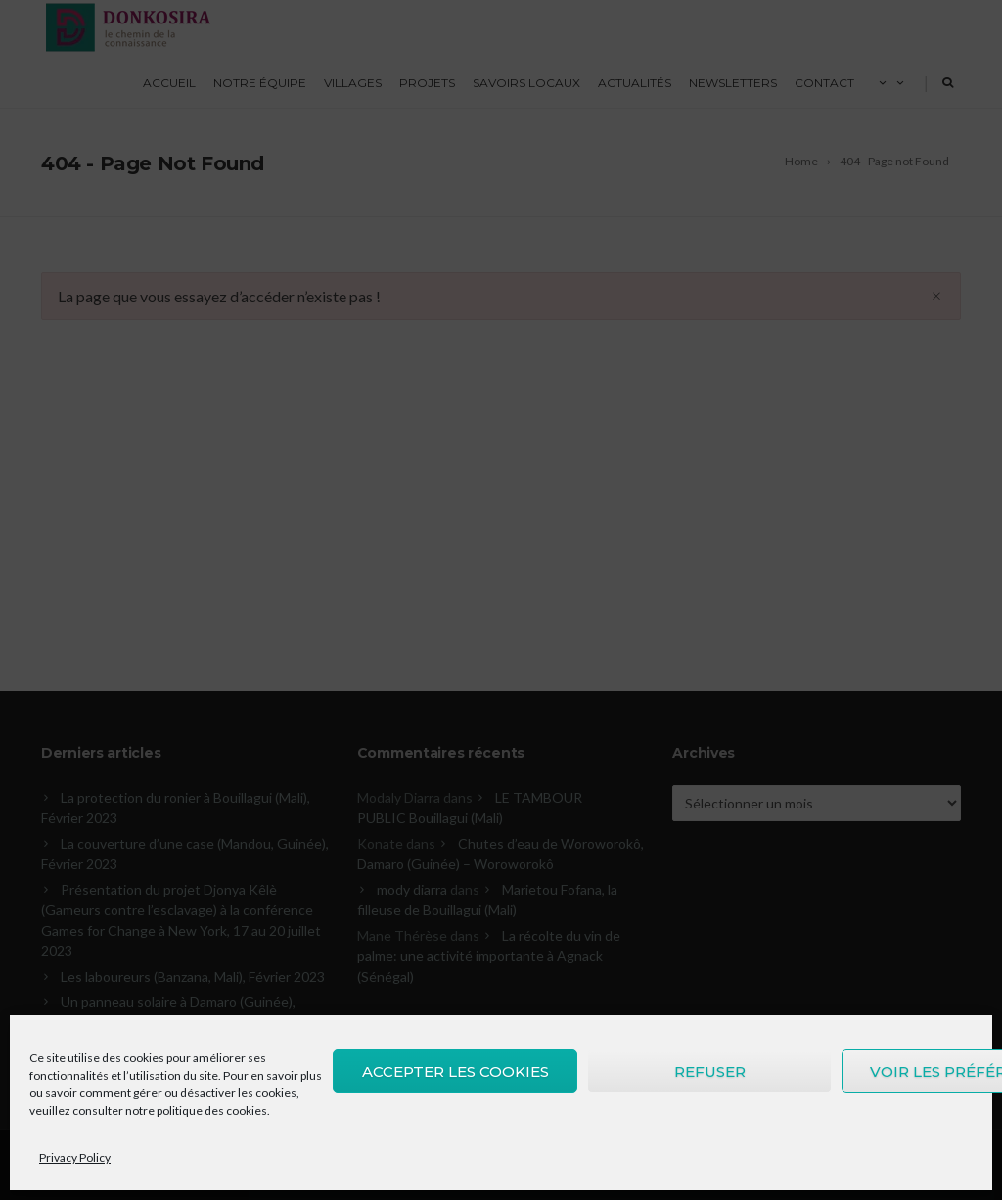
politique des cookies (212, 1110)
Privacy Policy (75, 1157)
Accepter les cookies (455, 1071)
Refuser (710, 1071)
